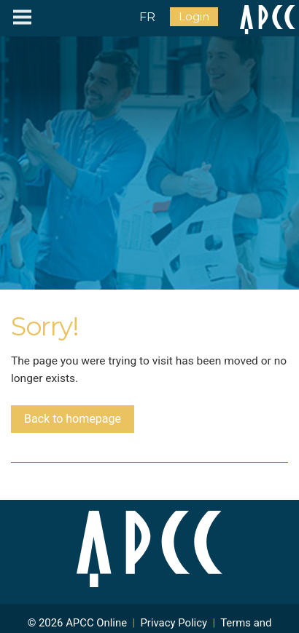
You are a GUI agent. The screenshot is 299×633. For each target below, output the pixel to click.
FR (147, 17)
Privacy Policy (173, 622)
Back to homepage (72, 419)
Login (194, 16)
